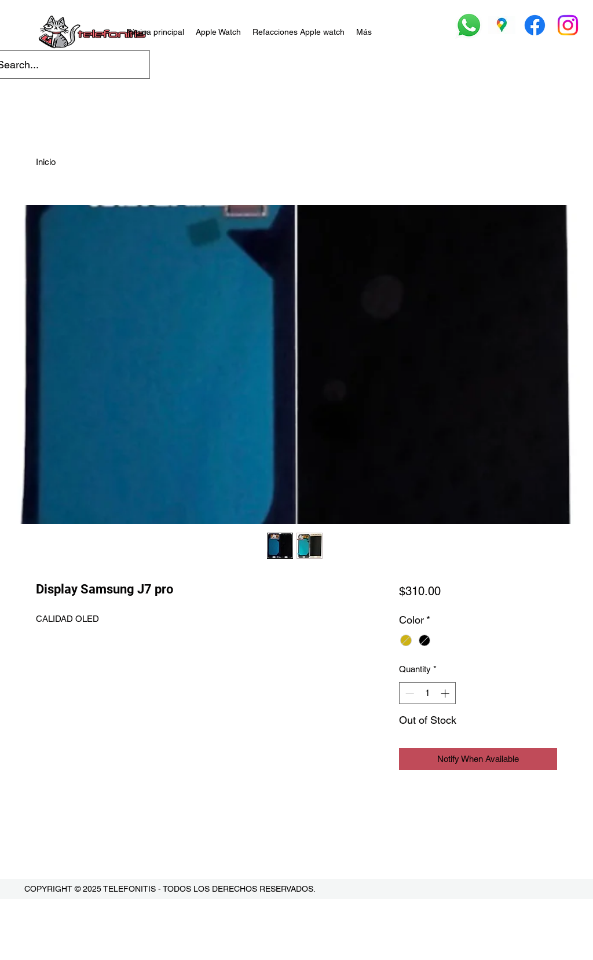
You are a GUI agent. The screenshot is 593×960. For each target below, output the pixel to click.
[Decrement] (408, 693)
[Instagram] (567, 25)
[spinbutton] (427, 693)
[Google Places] (501, 25)
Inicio (46, 162)
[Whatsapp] (468, 25)
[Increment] (446, 693)
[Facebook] (534, 25)
